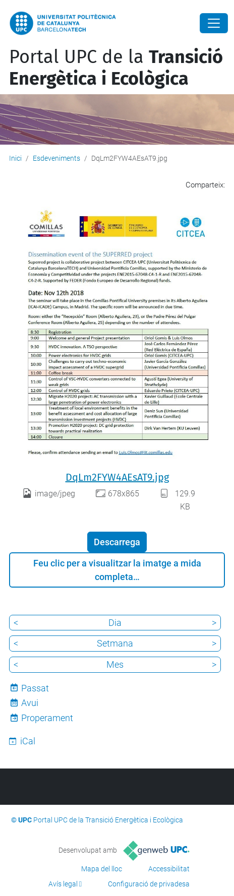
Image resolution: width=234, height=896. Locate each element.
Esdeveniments (56, 158)
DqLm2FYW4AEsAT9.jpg (117, 477)
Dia (115, 622)
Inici (15, 158)
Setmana (115, 643)
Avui (29, 702)
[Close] (214, 23)
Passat (35, 688)
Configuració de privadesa (149, 884)
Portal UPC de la (116, 68)
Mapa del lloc (101, 869)
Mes (115, 664)
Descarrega (117, 542)
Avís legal (63, 884)
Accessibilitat (169, 869)
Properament (47, 718)
